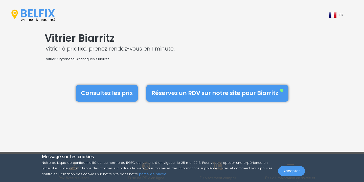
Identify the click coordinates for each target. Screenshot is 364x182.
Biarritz (103, 59)
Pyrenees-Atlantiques (77, 59)
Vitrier (51, 59)
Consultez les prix (107, 93)
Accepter (291, 170)
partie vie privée (152, 174)
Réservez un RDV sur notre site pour (217, 93)
